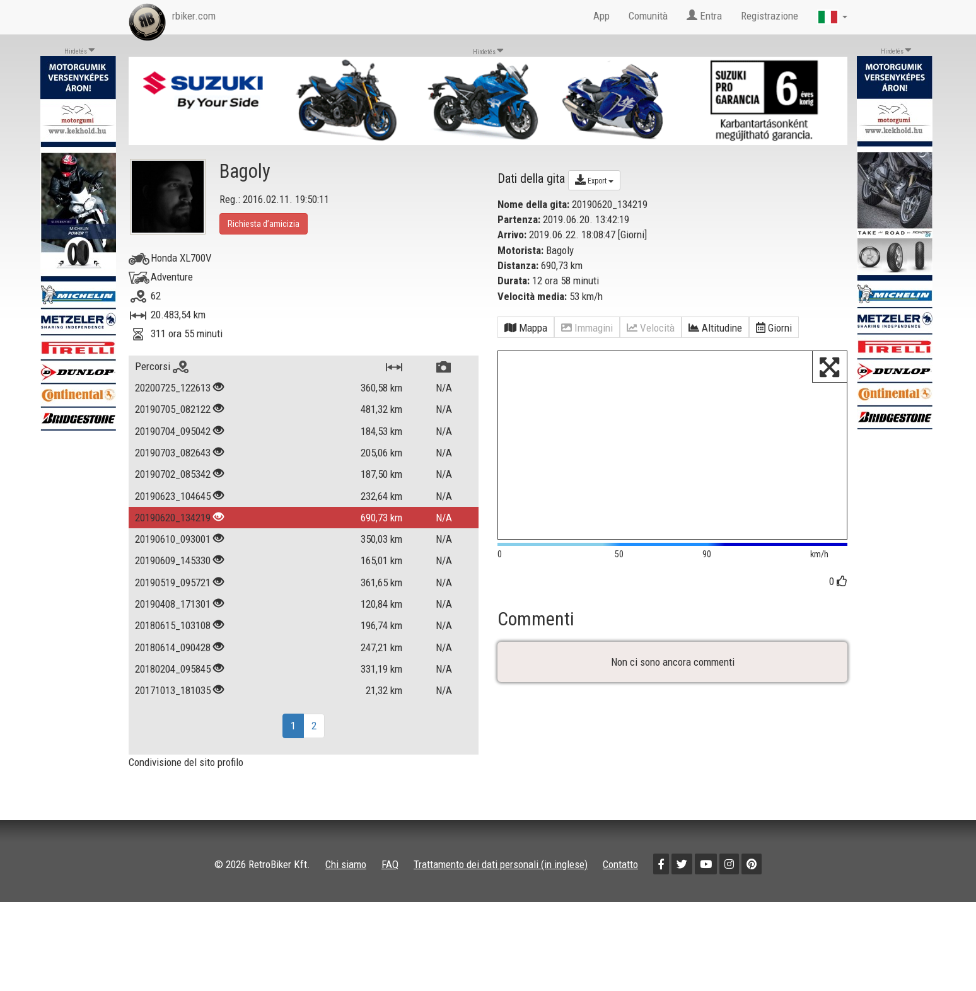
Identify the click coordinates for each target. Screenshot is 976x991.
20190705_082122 (173, 409)
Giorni (632, 234)
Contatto (620, 864)
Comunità (648, 15)
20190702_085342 (173, 474)
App (601, 15)
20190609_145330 (173, 560)
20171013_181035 (173, 690)
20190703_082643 (173, 452)
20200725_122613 (173, 387)
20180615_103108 (173, 625)
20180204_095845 (173, 669)
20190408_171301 (173, 604)
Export (594, 179)
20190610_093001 (173, 539)
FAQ (389, 864)
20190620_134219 (173, 517)
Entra (704, 15)
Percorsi (162, 366)
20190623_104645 (173, 496)
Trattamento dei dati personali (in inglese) (501, 864)
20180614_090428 (173, 647)
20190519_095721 (173, 582)
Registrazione (769, 15)
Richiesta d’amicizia (263, 224)
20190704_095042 (173, 431)
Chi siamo (345, 864)
